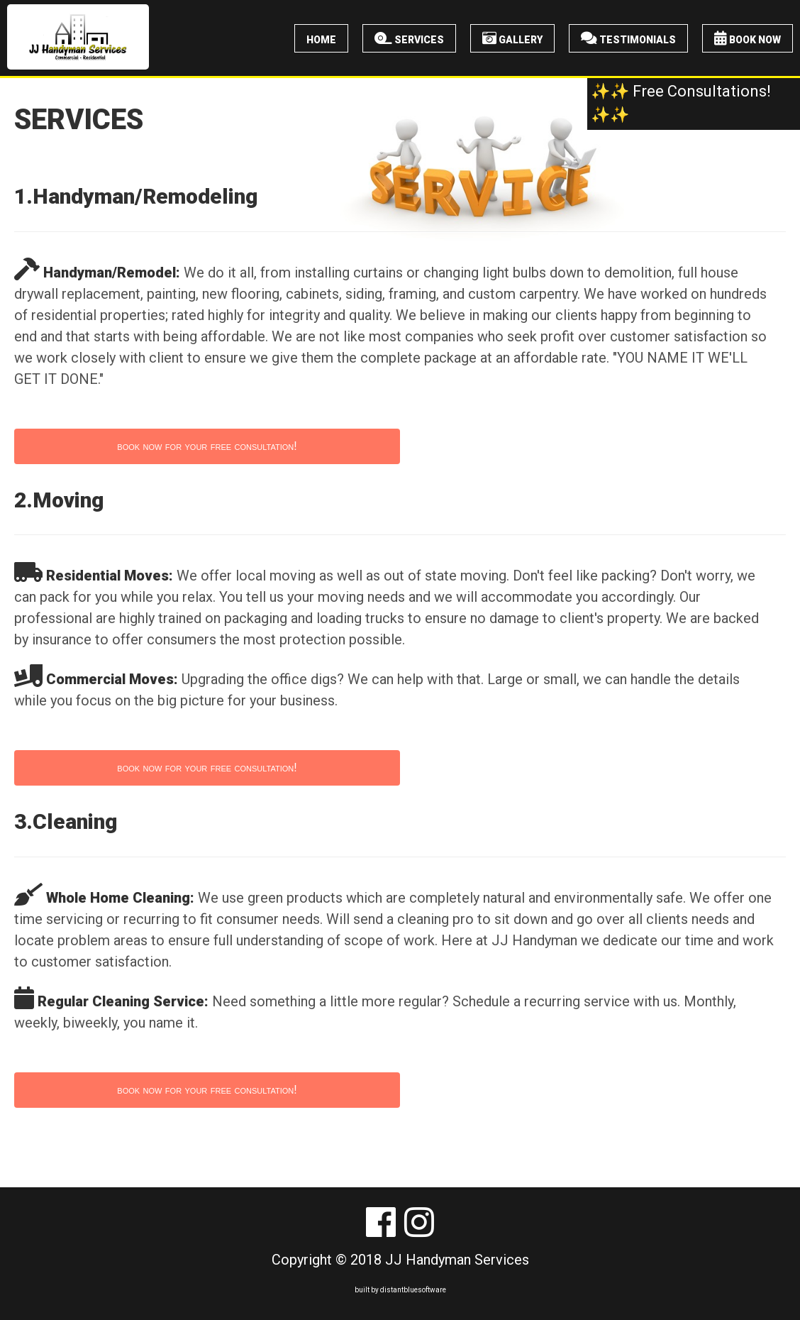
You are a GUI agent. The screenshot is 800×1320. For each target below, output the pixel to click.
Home (321, 38)
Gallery (512, 38)
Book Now (747, 38)
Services (409, 38)
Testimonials (628, 38)
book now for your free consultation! (206, 446)
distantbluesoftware (413, 1290)
